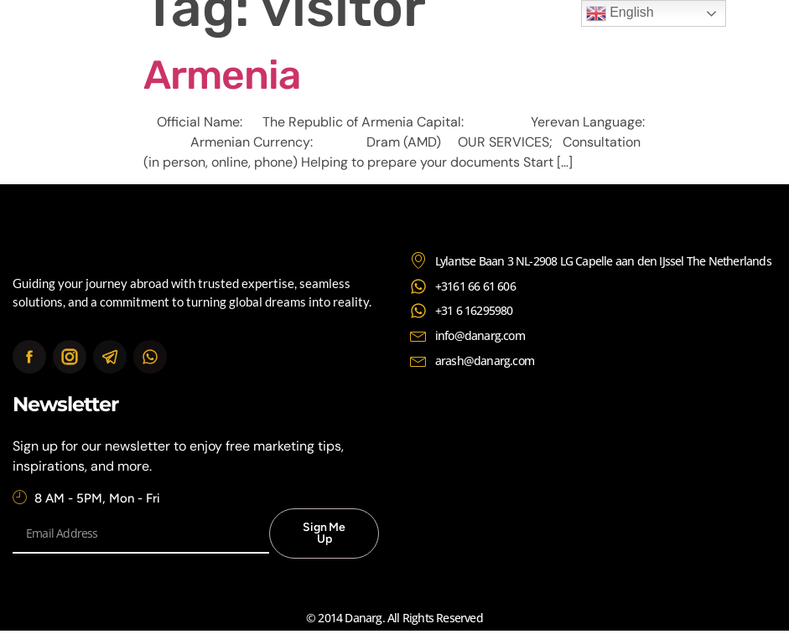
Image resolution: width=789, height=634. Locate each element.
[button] (723, 27)
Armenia (221, 75)
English (620, 13)
